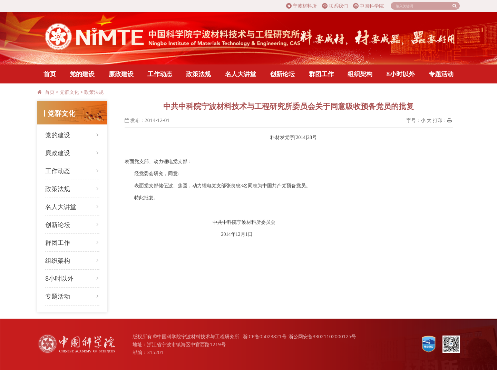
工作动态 (159, 74)
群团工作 (321, 74)
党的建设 (82, 74)
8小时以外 (400, 74)
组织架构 (360, 74)
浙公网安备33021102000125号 (322, 336)
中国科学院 (368, 5)
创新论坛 (282, 74)
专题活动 (441, 74)
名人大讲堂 (240, 74)
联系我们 (335, 5)
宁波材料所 (301, 5)
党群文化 (69, 92)
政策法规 (198, 74)
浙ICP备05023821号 (264, 336)
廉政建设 (121, 74)
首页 (49, 74)
